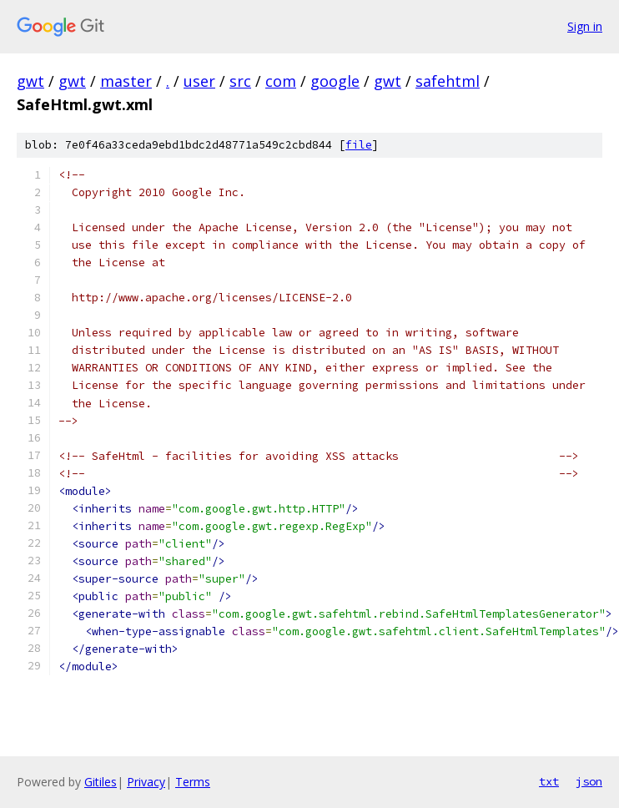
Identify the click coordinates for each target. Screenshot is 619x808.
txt (549, 781)
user (199, 81)
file (358, 145)
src (240, 81)
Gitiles (100, 782)
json (589, 781)
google (335, 81)
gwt (30, 81)
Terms (192, 782)
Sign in (584, 26)
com (280, 81)
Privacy (146, 782)
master (126, 81)
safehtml (447, 81)
